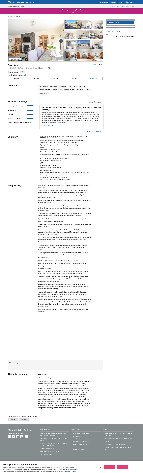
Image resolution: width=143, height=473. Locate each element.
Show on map (93, 78)
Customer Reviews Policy (80, 444)
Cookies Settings (97, 467)
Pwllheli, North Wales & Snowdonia (29, 68)
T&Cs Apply (71, 12)
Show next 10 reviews (94, 131)
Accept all (123, 467)
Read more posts (110, 450)
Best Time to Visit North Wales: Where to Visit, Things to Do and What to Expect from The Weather (118, 440)
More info (76, 447)
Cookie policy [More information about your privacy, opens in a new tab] (72, 471)
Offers (132, 6)
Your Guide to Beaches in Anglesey (115, 444)
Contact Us (113, 2)
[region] (71, 467)
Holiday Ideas (125, 6)
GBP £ (121, 2)
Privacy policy (77, 436)
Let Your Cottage (104, 2)
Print (102, 65)
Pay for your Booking (79, 449)
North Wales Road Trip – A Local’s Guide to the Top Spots (119, 434)
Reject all (109, 467)
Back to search (15, 16)
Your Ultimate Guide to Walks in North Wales (118, 447)
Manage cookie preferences (81, 441)
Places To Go (115, 6)
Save (96, 65)
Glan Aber (14, 65)
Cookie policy (77, 439)
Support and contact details (81, 433)
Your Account (130, 2)
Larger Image (15, 59)
